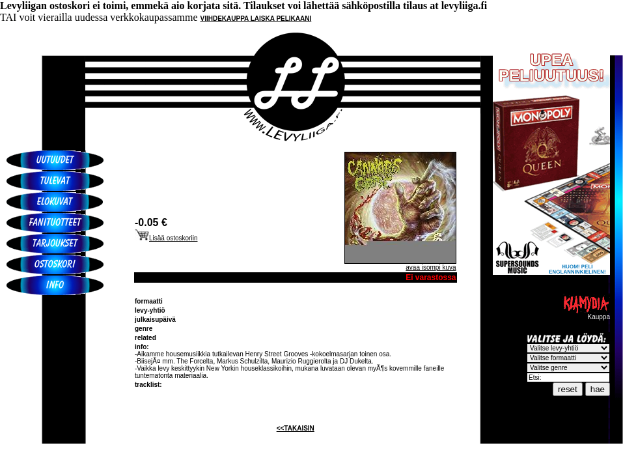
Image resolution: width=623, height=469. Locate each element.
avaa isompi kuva (431, 267)
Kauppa (586, 313)
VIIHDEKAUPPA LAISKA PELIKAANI (256, 18)
